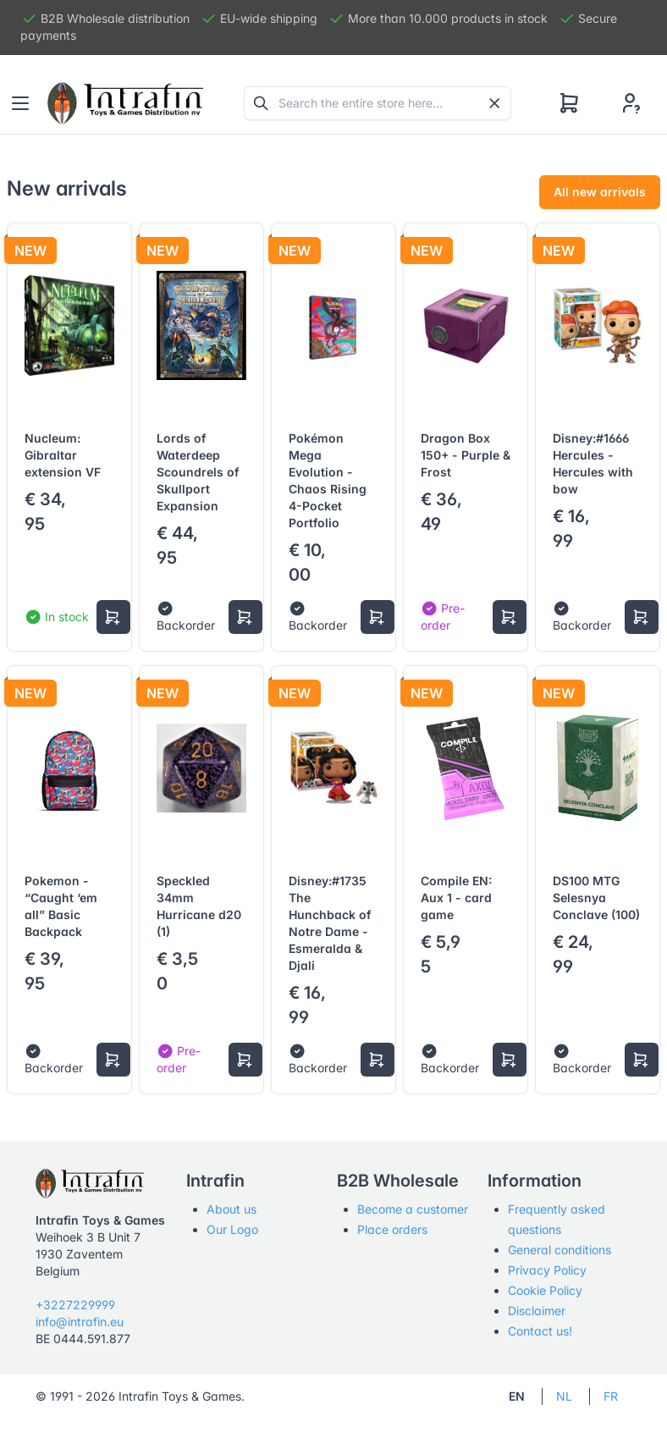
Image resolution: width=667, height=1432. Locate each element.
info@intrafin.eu (80, 1321)
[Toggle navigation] (20, 103)
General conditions (559, 1249)
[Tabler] (125, 103)
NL (564, 1396)
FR (611, 1396)
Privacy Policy (547, 1270)
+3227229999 (75, 1304)
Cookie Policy (545, 1290)
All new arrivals (600, 192)
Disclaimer (536, 1310)
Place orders (392, 1229)
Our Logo (232, 1229)
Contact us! (540, 1331)
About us (231, 1209)
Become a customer (412, 1209)
